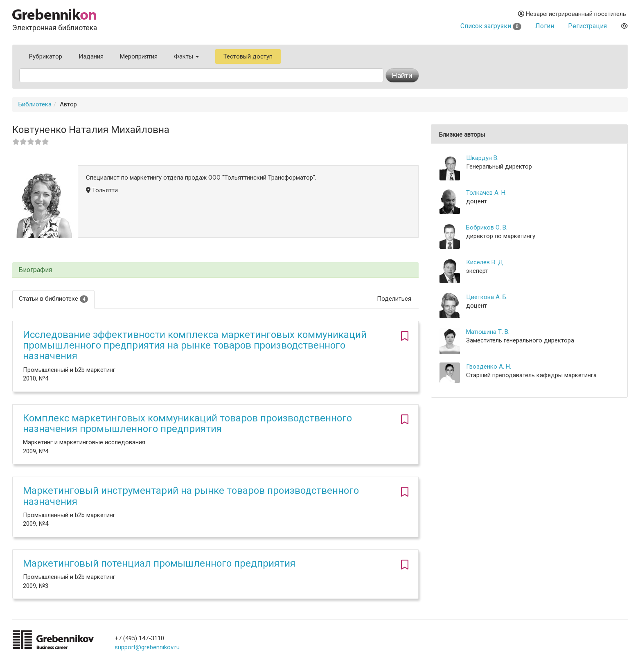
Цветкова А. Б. (486, 297)
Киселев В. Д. (485, 262)
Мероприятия (139, 56)
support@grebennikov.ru (147, 647)
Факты (186, 56)
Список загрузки (490, 26)
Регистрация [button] (587, 26)
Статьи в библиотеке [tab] (53, 299)
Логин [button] (544, 26)
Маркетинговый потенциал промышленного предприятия (159, 563)
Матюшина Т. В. (487, 331)
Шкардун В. (482, 158)
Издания (91, 56)
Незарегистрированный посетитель (572, 14)
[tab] (215, 270)
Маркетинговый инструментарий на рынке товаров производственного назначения (191, 496)
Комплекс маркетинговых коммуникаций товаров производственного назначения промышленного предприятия (187, 423)
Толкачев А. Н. (486, 192)
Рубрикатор (45, 56)
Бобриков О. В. (486, 227)
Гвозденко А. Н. (488, 366)
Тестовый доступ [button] (248, 56)
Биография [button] (35, 270)
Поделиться (394, 298)
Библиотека (35, 104)
